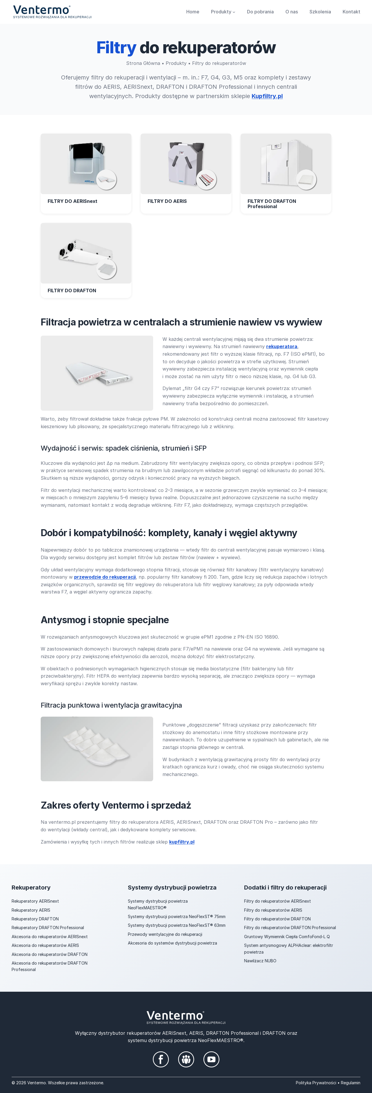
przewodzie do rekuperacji (105, 577)
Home (192, 12)
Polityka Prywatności (316, 1082)
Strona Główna (143, 63)
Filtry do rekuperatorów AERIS (273, 909)
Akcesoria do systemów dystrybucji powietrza (172, 942)
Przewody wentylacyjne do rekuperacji (165, 933)
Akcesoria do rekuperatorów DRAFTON (49, 954)
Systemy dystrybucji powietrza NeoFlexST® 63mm (177, 925)
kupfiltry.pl (181, 841)
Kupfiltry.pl (267, 96)
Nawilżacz (254, 960)
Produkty (176, 63)
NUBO (270, 960)
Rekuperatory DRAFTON (35, 918)
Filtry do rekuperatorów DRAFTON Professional (290, 927)
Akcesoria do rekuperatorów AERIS (45, 945)
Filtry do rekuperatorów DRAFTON (277, 918)
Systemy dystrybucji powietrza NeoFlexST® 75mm (177, 916)
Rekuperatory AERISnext (35, 900)
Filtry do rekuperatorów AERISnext (277, 900)
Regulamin (350, 1082)
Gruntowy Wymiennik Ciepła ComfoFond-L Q (287, 936)
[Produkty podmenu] (234, 11)
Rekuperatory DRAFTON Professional (48, 927)
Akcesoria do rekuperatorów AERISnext (50, 936)
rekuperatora (281, 346)
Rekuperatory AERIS (31, 909)
